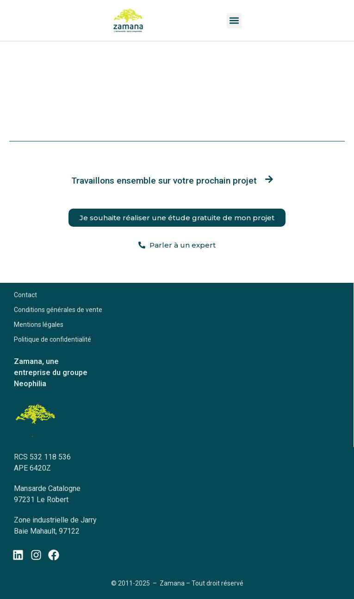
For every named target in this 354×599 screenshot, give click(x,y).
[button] (234, 20)
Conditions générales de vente (58, 309)
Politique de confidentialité (52, 339)
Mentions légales (38, 324)
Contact (25, 295)
